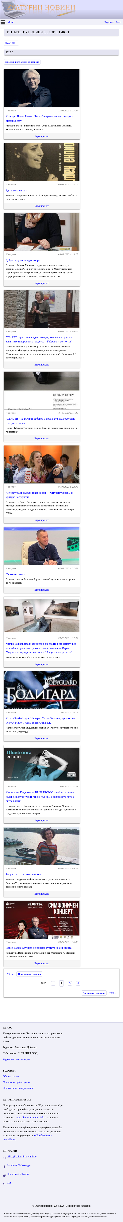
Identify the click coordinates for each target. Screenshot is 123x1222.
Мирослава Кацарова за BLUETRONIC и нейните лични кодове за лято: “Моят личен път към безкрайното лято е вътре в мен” (40, 796)
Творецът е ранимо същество (23, 874)
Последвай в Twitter (18, 1174)
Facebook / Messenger (19, 1165)
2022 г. (113, 993)
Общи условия (11, 1076)
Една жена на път (16, 190)
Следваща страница (94, 993)
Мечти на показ (15, 574)
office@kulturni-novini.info (22, 1156)
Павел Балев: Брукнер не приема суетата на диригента (38, 947)
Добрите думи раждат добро (23, 260)
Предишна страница (29, 973)
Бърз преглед (41, 136)
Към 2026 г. (11, 43)
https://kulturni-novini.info (30, 1117)
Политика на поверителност (19, 1088)
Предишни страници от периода (22, 61)
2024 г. (10, 973)
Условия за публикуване (16, 1082)
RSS (9, 1182)
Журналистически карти (16, 1059)
